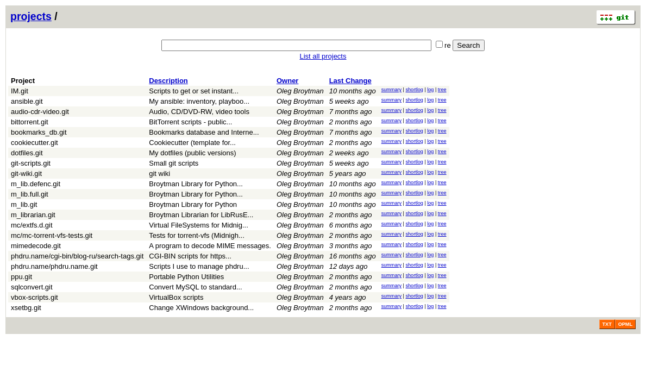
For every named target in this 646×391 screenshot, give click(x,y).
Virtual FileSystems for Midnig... (198, 225)
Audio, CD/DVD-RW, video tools (199, 112)
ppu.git (21, 277)
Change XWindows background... (201, 308)
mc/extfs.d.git (32, 225)
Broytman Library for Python (193, 204)
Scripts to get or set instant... (194, 91)
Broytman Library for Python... (196, 184)
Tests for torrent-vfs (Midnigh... (196, 235)
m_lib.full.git (29, 194)
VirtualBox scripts (176, 297)
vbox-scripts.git (34, 297)
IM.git (19, 91)
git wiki (159, 173)
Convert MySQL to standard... (195, 287)
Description (168, 81)
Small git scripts (173, 163)
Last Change (350, 81)
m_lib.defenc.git (35, 184)
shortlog (414, 89)
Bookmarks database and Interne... (204, 132)
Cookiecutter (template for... (192, 142)
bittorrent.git (29, 122)
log (430, 89)
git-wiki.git (26, 173)
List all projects (323, 56)
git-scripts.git (31, 163)
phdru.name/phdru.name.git (54, 266)
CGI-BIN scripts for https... (190, 256)
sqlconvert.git (32, 287)
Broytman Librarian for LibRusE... (201, 215)
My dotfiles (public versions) (192, 153)
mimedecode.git (36, 246)
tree (442, 89)
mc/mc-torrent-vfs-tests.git (51, 235)
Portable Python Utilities (186, 277)
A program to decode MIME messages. (210, 246)
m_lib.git (24, 204)
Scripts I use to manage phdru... (199, 266)
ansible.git (27, 101)
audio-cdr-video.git (40, 112)
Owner (287, 81)
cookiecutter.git (34, 142)
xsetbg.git (26, 308)
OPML (625, 324)
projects (31, 16)
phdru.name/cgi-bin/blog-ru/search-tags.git (77, 256)
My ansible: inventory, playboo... (199, 101)
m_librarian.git (33, 215)
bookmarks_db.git (39, 132)
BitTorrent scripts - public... (190, 122)
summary (391, 89)
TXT (607, 324)
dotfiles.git (27, 153)
